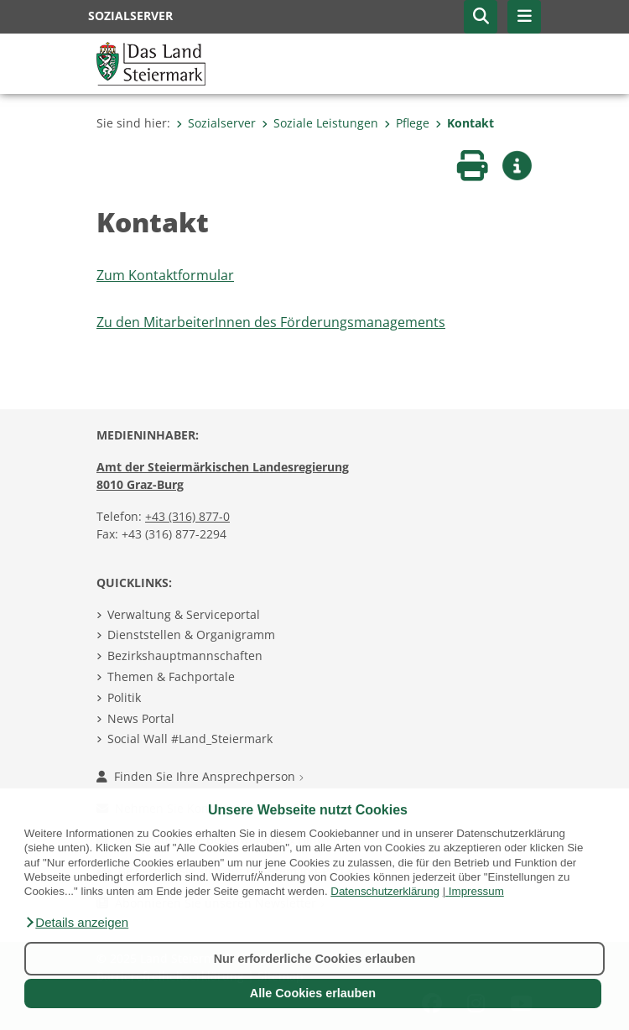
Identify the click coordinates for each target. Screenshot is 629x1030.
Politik (124, 697)
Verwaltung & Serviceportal (183, 614)
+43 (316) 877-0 (187, 516)
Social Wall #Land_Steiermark (190, 738)
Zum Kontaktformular (165, 275)
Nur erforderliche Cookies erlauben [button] (315, 958)
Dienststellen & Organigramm (191, 634)
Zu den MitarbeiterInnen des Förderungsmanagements (270, 322)
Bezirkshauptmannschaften (185, 655)
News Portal (140, 718)
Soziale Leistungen (320, 123)
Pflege (406, 123)
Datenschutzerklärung (384, 891)
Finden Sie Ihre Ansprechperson (200, 776)
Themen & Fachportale (171, 676)
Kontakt (464, 123)
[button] (76, 922)
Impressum (476, 891)
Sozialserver (216, 123)
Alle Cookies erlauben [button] (313, 993)
